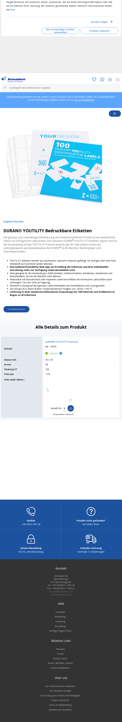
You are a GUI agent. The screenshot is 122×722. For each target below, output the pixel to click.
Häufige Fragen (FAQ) (60, 630)
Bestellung (60, 616)
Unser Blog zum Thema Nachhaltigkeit (60, 695)
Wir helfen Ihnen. (91, 524)
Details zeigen (99, 21)
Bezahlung (60, 626)
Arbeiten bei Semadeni (60, 709)
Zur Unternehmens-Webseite (60, 686)
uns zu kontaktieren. (84, 99)
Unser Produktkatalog (60, 704)
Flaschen (60, 649)
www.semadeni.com (61, 594)
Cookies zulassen (99, 30)
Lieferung (60, 621)
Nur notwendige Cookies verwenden (60, 31)
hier (12, 9)
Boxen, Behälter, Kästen (60, 663)
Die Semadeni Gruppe (60, 690)
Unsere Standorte (60, 700)
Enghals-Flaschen (13, 221)
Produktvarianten (16, 309)
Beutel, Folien (60, 658)
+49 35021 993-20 (31, 524)
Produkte (60, 612)
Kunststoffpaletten (60, 667)
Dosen (60, 653)
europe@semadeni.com (61, 591)
